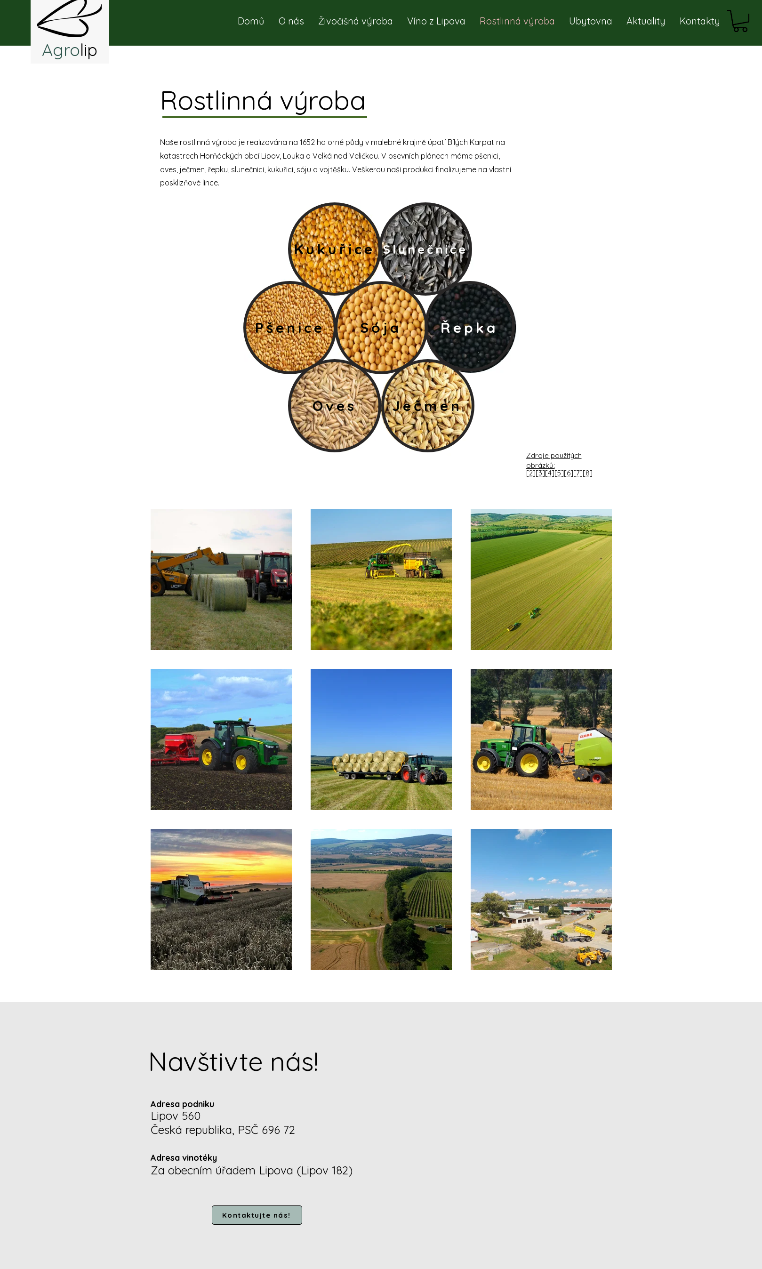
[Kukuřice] (334, 249)
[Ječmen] (427, 405)
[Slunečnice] (425, 249)
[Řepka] (469, 327)
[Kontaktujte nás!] (257, 1215)
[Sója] (381, 327)
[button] (740, 21)
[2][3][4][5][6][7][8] (559, 472)
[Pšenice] (290, 327)
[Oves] (334, 405)
